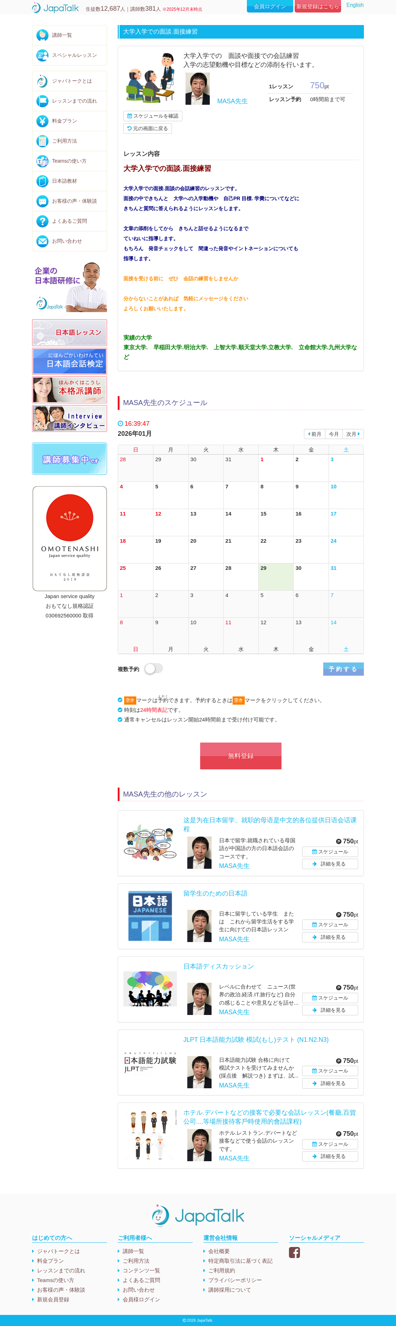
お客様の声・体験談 (74, 201)
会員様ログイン (141, 1299)
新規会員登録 (53, 1299)
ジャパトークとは (72, 81)
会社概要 (219, 1251)
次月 (353, 434)
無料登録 (241, 755)
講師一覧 (62, 35)
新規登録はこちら (317, 6)
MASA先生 (232, 101)
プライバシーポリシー (235, 1280)
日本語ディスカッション (218, 966)
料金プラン (64, 121)
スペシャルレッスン (74, 55)
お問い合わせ (67, 241)
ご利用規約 (221, 1270)
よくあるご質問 (69, 221)
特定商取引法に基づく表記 (240, 1261)
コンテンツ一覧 (141, 1270)
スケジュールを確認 (152, 116)
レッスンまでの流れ (74, 101)
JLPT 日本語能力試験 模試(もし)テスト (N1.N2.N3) (256, 1039)
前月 (314, 434)
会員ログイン (270, 6)
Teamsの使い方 (69, 161)
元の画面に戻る (147, 128)
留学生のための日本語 (215, 893)
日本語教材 (64, 181)
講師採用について (229, 1290)
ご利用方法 (64, 141)
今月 (334, 434)
